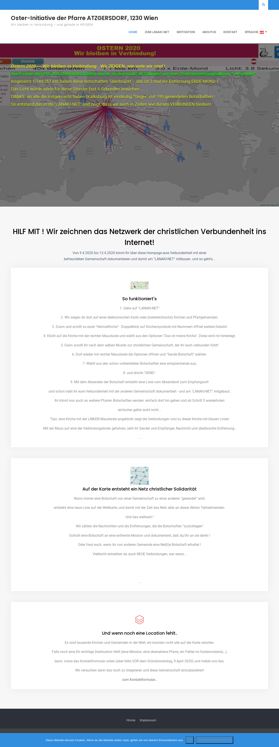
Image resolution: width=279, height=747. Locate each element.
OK (189, 740)
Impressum (148, 724)
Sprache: (254, 32)
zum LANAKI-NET (157, 32)
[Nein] (273, 740)
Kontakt (230, 32)
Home (133, 32)
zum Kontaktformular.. (139, 683)
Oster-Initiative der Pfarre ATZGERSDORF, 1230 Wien (84, 18)
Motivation (186, 32)
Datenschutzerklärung (214, 740)
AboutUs (209, 32)
